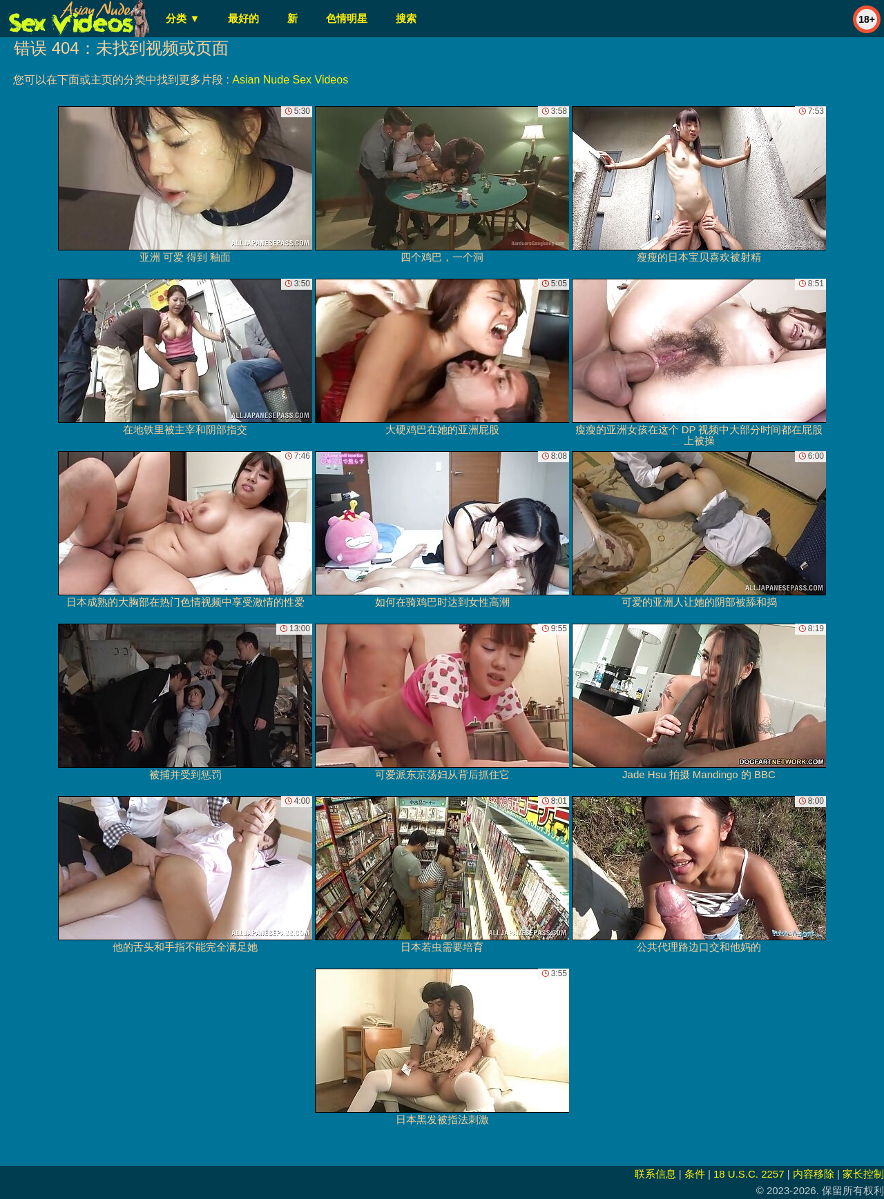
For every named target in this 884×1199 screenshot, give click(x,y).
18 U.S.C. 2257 (749, 1174)
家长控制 (863, 1174)
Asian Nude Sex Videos (290, 80)
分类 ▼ (183, 18)
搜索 (406, 18)
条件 (694, 1174)
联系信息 (655, 1174)
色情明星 (346, 18)
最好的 (243, 18)
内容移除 (813, 1174)
